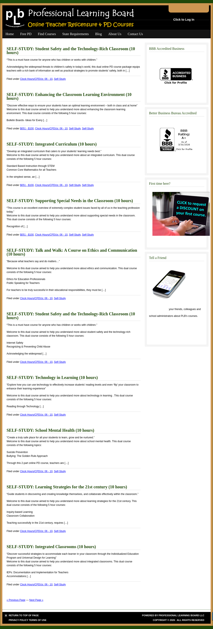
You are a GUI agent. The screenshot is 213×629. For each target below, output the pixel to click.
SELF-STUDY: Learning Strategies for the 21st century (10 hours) (67, 487)
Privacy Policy (18, 620)
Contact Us (135, 34)
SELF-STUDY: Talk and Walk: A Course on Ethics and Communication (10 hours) (72, 252)
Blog (98, 34)
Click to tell (158, 309)
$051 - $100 (27, 128)
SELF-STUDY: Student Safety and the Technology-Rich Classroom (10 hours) (71, 50)
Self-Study (60, 78)
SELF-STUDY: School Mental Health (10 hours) (50, 430)
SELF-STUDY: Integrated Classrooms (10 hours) (51, 546)
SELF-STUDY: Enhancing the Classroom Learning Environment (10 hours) (69, 96)
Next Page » (36, 600)
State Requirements (75, 34)
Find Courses (47, 34)
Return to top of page (24, 615)
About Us (114, 34)
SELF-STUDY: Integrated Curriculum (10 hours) (52, 144)
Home (10, 34)
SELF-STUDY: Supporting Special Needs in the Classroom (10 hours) (70, 200)
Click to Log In (183, 19)
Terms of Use (38, 620)
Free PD (25, 34)
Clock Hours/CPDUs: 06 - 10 (36, 78)
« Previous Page (16, 600)
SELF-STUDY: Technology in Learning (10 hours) (52, 377)
